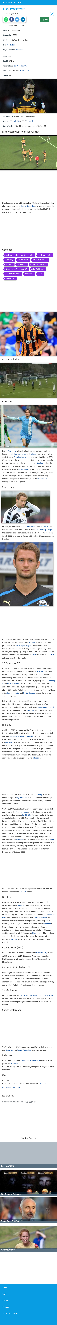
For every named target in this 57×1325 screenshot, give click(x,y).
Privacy (5, 1300)
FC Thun (32, 642)
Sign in (45, 20)
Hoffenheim (25, 71)
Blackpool (36, 933)
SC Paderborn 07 (20, 66)
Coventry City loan (38, 264)
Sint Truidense (37, 269)
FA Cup (39, 794)
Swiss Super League (23, 645)
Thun (34, 655)
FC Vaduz (44, 526)
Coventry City (41, 953)
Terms (4, 1294)
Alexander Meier (12, 693)
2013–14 (22, 892)
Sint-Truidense (47, 995)
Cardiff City (26, 815)
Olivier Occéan (29, 693)
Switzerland (23, 260)
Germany (9, 260)
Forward (29, 121)
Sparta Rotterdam (28, 206)
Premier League (22, 812)
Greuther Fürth (20, 457)
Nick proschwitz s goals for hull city (19, 255)
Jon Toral (14, 939)
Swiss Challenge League (43, 530)
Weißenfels (12, 451)
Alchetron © (9, 1313)
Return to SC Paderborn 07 (16, 269)
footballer (11, 45)
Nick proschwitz (45, 255)
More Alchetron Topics (11, 1087)
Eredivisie (9, 1050)
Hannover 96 (42, 478)
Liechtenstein (31, 526)
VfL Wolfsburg (23, 469)
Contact (5, 1307)
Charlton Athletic (40, 917)
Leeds (52, 839)
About (4, 1287)
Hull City (16, 121)
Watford (19, 839)
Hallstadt (33, 454)
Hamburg (40, 463)
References (10, 278)
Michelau (13, 454)
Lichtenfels (22, 454)
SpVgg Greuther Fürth (45, 707)
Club (40, 274)
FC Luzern (50, 655)
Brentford (22, 264)
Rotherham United (17, 736)
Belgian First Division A (28, 995)
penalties (31, 736)
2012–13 (42, 1083)
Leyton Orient (21, 797)
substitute (36, 758)
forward (19, 49)
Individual (29, 274)
